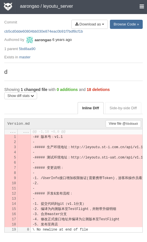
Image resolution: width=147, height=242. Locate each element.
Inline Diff (90, 108)
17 (14, 219)
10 (14, 183)
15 (14, 209)
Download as (89, 24)
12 (14, 194)
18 (14, 225)
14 (14, 204)
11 (14, 189)
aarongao (29, 6)
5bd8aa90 (27, 49)
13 (14, 199)
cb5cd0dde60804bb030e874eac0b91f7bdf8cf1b (43, 31)
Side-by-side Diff (123, 108)
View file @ (123, 124)
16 (14, 214)
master (25, 57)
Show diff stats (20, 96)
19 (14, 230)
